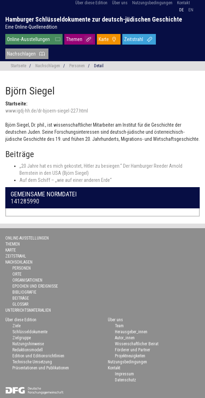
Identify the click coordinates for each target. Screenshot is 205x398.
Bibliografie (24, 292)
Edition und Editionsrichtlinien (38, 355)
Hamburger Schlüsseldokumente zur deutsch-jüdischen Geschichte (93, 19)
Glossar (20, 304)
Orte (17, 274)
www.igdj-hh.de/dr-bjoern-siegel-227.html (46, 111)
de (181, 9)
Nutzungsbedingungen (152, 2)
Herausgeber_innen (131, 331)
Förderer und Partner (132, 349)
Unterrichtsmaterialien (28, 310)
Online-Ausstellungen (28, 39)
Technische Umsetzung (32, 361)
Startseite (18, 65)
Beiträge (20, 298)
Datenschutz (125, 379)
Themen (74, 39)
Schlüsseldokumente (29, 331)
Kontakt (183, 2)
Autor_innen (125, 337)
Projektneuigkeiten (130, 355)
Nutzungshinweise (28, 343)
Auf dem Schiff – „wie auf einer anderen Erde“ (65, 180)
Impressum (124, 373)
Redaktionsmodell (27, 349)
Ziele (16, 325)
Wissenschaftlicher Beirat (136, 343)
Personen (77, 65)
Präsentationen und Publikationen (40, 367)
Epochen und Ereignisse (35, 286)
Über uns (120, 2)
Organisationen (27, 280)
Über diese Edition (91, 2)
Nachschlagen (21, 54)
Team (119, 325)
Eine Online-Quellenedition (31, 27)
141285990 (25, 201)
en (190, 9)
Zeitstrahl (133, 39)
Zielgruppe (21, 337)
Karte (104, 39)
